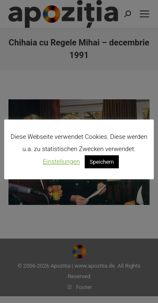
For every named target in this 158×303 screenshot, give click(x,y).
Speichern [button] (102, 162)
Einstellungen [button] (61, 161)
